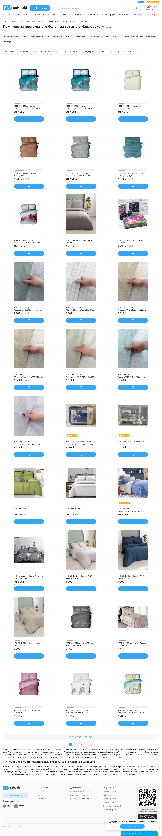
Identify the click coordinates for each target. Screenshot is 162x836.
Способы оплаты (110, 791)
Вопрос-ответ (109, 802)
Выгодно (124, 14)
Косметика (77, 14)
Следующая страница (81, 736)
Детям (52, 14)
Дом (63, 14)
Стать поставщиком (78, 795)
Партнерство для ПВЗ (79, 799)
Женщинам (21, 14)
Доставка (107, 795)
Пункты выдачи (109, 799)
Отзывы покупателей (112, 806)
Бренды (138, 14)
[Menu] (40, 8)
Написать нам (16, 795)
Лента (141, 2)
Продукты (92, 14)
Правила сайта (44, 791)
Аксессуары (108, 14)
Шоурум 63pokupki (111, 809)
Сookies (146, 821)
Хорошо (132, 826)
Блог (40, 795)
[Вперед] (91, 744)
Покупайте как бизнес (79, 791)
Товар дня (153, 14)
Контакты (42, 799)
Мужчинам (38, 14)
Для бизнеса (152, 2)
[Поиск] (137, 8)
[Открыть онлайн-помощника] (139, 833)
